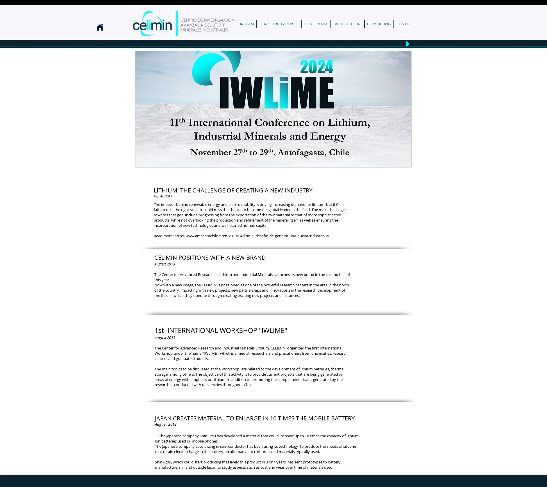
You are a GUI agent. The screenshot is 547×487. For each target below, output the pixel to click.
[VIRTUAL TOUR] (347, 24)
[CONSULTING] (378, 24)
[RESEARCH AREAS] (279, 24)
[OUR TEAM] (245, 24)
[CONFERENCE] (316, 24)
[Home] (100, 27)
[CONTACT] (404, 24)
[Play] (407, 43)
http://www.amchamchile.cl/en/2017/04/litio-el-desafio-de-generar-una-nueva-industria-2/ (251, 235)
